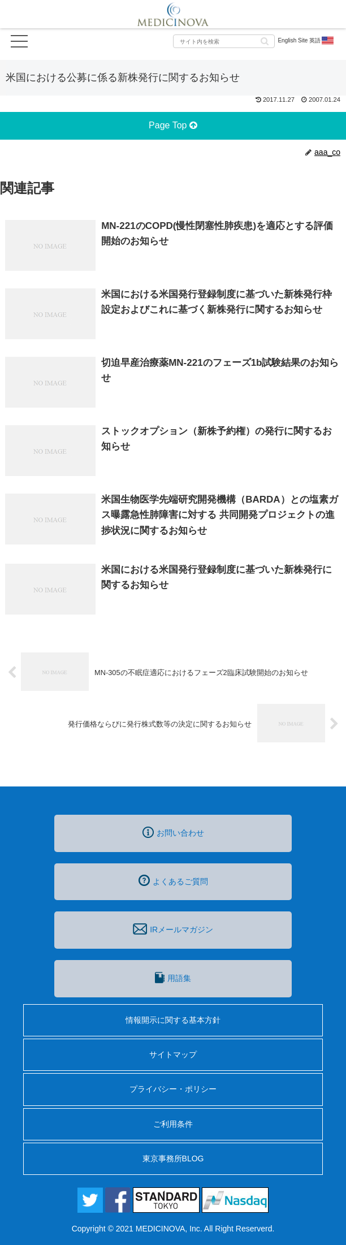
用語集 (173, 977)
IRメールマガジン (173, 929)
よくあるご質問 (173, 880)
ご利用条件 (173, 1124)
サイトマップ (173, 1054)
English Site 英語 (306, 40)
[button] (264, 40)
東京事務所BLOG (173, 1158)
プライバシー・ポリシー (173, 1088)
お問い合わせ (173, 832)
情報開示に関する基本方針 (173, 1019)
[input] (224, 41)
